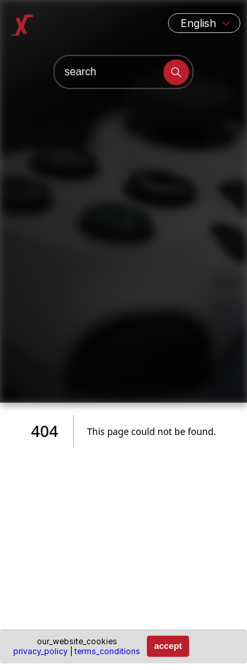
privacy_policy (40, 651)
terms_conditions (107, 651)
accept (168, 646)
